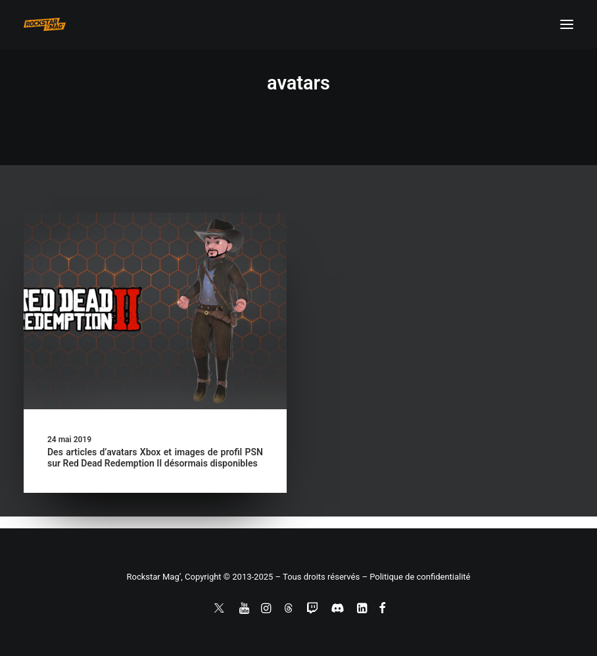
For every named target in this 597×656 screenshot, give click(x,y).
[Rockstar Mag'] (45, 24)
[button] (567, 24)
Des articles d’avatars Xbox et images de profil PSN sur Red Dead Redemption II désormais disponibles (155, 457)
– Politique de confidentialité (416, 577)
